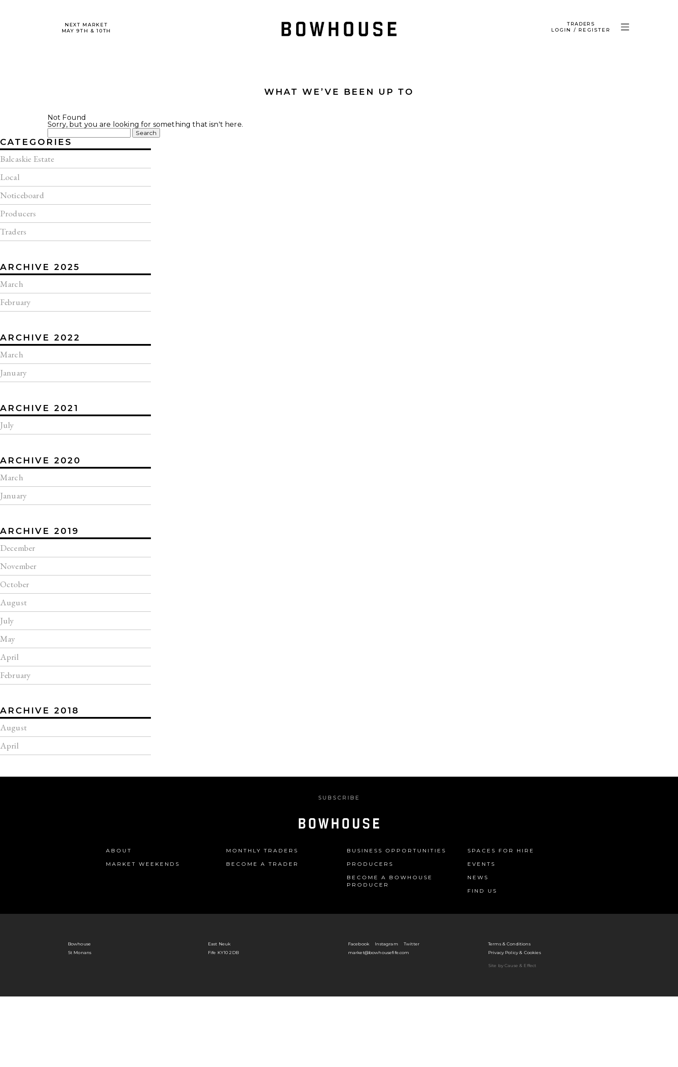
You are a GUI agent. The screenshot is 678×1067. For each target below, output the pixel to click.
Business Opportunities (396, 850)
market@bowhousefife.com (378, 952)
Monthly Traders (262, 850)
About (119, 850)
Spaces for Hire (500, 850)
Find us (482, 890)
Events (481, 864)
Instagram (386, 944)
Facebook (358, 944)
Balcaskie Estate (27, 158)
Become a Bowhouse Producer (390, 881)
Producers (18, 213)
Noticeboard (22, 195)
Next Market (86, 28)
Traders (13, 231)
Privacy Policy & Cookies (514, 952)
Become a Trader (262, 864)
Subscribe (339, 797)
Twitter (411, 944)
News (478, 877)
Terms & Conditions (509, 944)
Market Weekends (143, 864)
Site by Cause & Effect (512, 965)
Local (9, 177)
